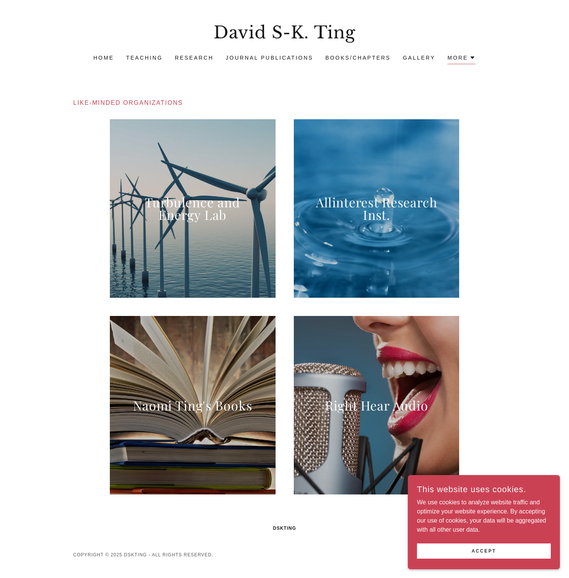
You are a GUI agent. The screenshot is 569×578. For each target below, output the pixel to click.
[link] (284, 36)
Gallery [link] (419, 58)
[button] (461, 58)
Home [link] (104, 58)
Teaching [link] (144, 58)
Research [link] (194, 58)
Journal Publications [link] (269, 58)
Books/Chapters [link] (358, 58)
